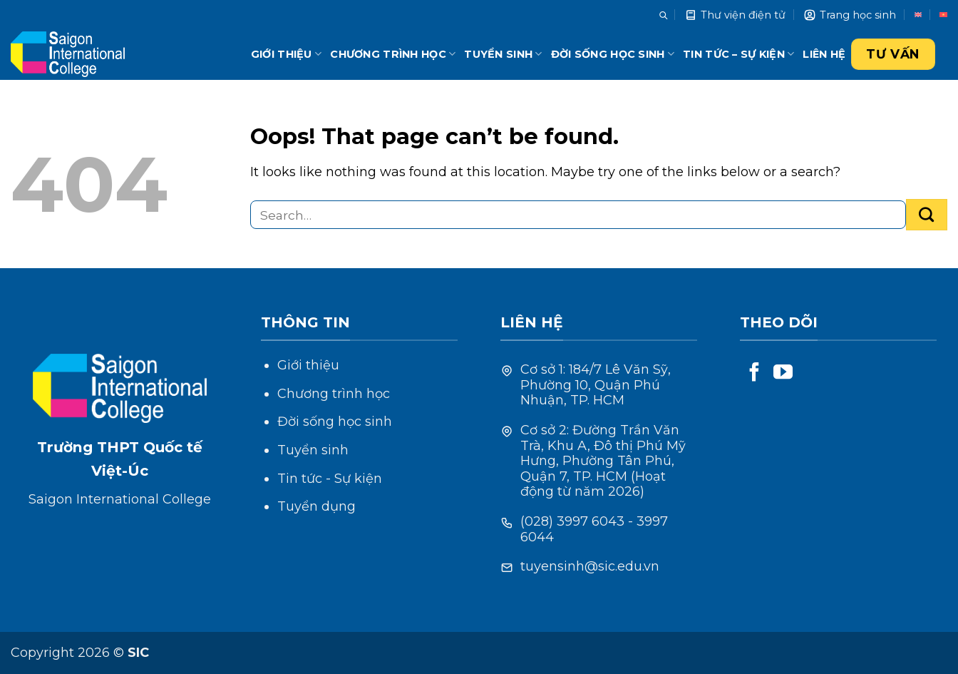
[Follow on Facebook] (754, 373)
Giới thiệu (286, 54)
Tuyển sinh (503, 54)
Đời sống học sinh (612, 54)
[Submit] (926, 214)
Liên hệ (824, 54)
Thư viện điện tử (735, 15)
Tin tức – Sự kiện (738, 54)
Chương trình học (392, 54)
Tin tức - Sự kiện (329, 478)
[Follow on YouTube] (783, 373)
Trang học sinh (849, 15)
